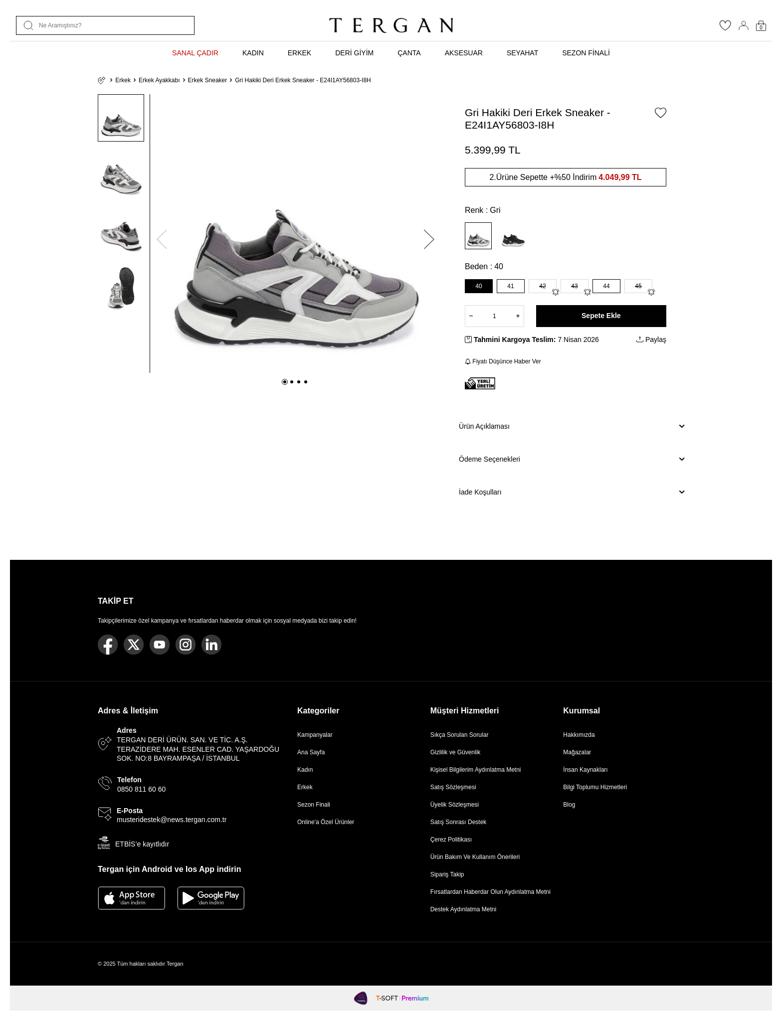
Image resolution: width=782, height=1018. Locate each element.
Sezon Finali (313, 804)
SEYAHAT (522, 53)
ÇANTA (408, 53)
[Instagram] (186, 645)
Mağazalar (577, 752)
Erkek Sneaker (207, 80)
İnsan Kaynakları (585, 769)
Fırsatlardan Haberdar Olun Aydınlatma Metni (490, 891)
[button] (285, 382)
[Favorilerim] (725, 28)
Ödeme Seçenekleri (571, 459)
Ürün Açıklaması (571, 426)
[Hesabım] (744, 25)
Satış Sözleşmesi (453, 787)
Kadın (305, 769)
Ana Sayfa (311, 752)
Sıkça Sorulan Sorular (459, 734)
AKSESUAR (464, 53)
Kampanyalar (315, 734)
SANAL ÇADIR (195, 53)
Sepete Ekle (601, 316)
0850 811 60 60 (141, 789)
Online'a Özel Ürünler (325, 822)
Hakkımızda (578, 734)
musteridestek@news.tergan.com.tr (171, 820)
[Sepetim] (761, 25)
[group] (295, 233)
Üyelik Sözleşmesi (454, 804)
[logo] (391, 25)
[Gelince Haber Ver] (555, 292)
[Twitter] (134, 645)
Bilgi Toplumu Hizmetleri (595, 787)
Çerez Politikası (451, 839)
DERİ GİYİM (354, 53)
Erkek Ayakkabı (159, 80)
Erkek (123, 80)
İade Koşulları (571, 492)
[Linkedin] (211, 645)
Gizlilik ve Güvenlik (455, 752)
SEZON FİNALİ (586, 53)
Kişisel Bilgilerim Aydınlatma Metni (477, 769)
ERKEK (299, 53)
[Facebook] (108, 645)
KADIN (253, 53)
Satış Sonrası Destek (458, 822)
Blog (569, 804)
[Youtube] (160, 645)
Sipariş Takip (447, 874)
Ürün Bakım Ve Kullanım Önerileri (475, 856)
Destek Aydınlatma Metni (463, 909)
